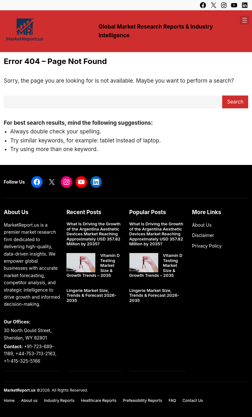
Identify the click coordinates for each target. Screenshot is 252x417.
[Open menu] (244, 20)
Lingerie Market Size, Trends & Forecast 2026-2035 (91, 295)
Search (235, 102)
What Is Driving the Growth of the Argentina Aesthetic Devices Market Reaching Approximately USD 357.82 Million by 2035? (93, 234)
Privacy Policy (207, 246)
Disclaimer (203, 235)
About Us (202, 225)
